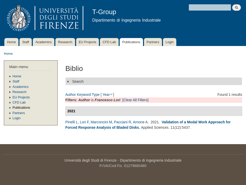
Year (106, 94)
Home (11, 42)
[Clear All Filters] (135, 100)
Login (170, 42)
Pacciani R (122, 122)
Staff (25, 42)
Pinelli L (71, 122)
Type (95, 94)
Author (70, 94)
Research (65, 42)
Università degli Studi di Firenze (91, 160)
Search (78, 81)
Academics (43, 42)
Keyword (84, 94)
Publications (131, 42)
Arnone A (140, 122)
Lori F (84, 122)
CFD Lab (109, 42)
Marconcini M (101, 122)
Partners (153, 42)
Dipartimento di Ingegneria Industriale (150, 160)
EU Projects (87, 42)
